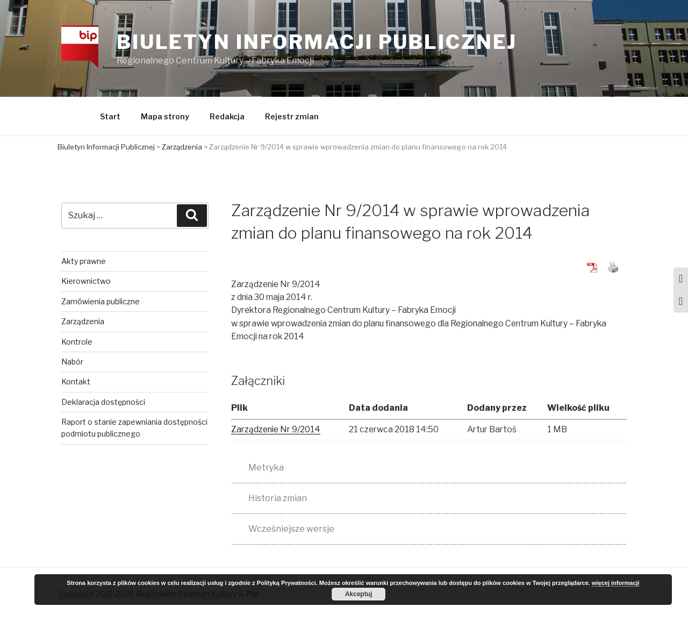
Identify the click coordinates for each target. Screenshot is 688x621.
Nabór (73, 363)
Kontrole (78, 342)
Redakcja (227, 118)
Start (110, 118)
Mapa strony (165, 118)
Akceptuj (358, 594)
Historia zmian (277, 500)
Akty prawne (84, 262)
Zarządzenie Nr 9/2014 (277, 431)
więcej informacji (616, 583)
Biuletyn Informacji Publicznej (318, 42)
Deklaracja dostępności (104, 403)
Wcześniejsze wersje (291, 530)
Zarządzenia (83, 322)
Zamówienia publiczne (101, 303)
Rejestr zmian (292, 118)
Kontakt (76, 383)
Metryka (266, 469)
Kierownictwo (87, 282)
